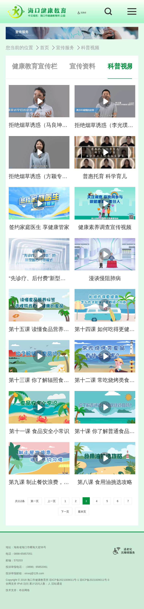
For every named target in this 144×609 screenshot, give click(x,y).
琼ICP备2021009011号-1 (64, 579)
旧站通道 (56, 583)
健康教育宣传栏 (34, 66)
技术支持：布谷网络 (18, 590)
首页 (44, 47)
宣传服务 (65, 47)
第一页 (35, 501)
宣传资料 (82, 66)
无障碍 (81, 13)
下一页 (65, 511)
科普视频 (90, 47)
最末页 (82, 511)
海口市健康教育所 (38, 579)
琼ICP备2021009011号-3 (94, 579)
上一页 (52, 501)
